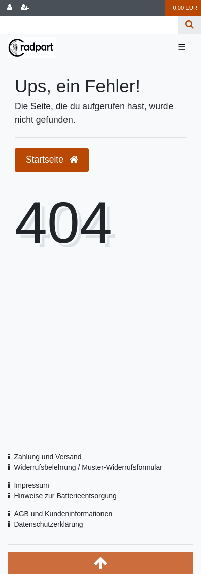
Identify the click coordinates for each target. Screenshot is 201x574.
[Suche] (189, 25)
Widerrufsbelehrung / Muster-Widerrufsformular (88, 467)
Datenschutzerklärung (48, 524)
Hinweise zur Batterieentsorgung (65, 496)
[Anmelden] (10, 8)
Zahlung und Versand (47, 457)
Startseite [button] (52, 159)
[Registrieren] (24, 8)
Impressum (31, 485)
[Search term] (89, 25)
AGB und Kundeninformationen (63, 513)
